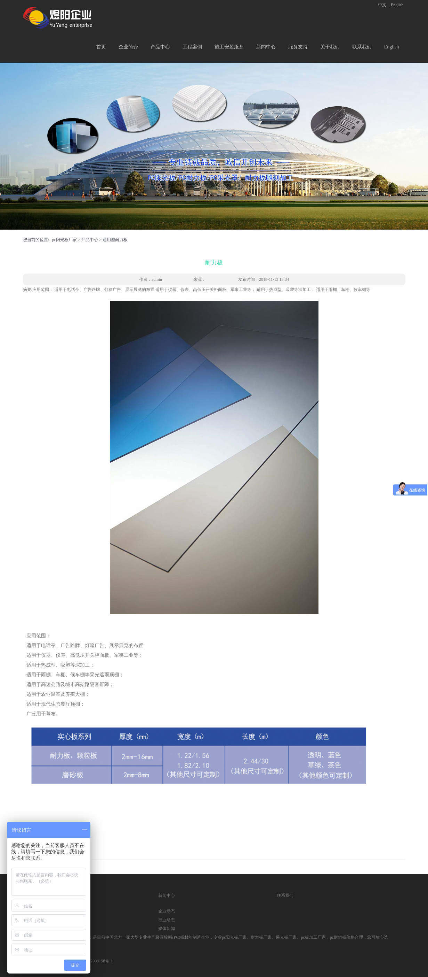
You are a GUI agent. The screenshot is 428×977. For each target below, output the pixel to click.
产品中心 (160, 46)
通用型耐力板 (115, 239)
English (397, 4)
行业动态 (166, 919)
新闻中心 (266, 46)
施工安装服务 (229, 46)
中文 (382, 4)
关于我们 (330, 46)
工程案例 (192, 46)
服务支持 (298, 46)
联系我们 (362, 46)
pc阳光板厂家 (64, 239)
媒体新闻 (166, 928)
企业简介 (128, 46)
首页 (101, 46)
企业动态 (166, 911)
